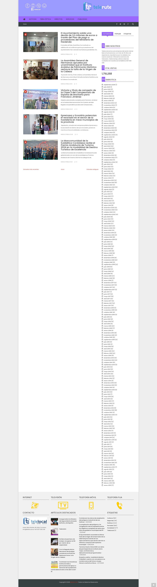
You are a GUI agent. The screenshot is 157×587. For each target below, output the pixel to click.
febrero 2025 (108, 98)
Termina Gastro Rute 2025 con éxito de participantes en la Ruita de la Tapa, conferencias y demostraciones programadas (91, 550)
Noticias (32, 19)
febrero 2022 (108, 176)
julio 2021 (107, 192)
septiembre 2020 (109, 214)
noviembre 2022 (109, 157)
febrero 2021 (108, 203)
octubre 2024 (108, 107)
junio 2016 (107, 319)
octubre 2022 (108, 160)
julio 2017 (107, 292)
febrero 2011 (108, 456)
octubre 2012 (108, 412)
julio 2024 (107, 114)
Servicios (70, 19)
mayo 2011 (107, 449)
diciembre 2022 (109, 155)
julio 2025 (107, 87)
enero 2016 (107, 330)
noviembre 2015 (109, 335)
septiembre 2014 (109, 365)
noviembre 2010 (109, 463)
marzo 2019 (107, 251)
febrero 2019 (108, 253)
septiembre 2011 (109, 440)
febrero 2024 (108, 123)
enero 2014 (107, 381)
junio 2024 (107, 117)
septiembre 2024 (109, 110)
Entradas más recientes (31, 169)
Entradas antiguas (92, 169)
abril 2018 (107, 274)
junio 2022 (107, 167)
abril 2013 (107, 399)
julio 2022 (107, 164)
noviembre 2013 (109, 385)
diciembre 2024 (109, 103)
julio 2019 (107, 242)
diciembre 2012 (109, 408)
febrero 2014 (108, 378)
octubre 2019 (108, 237)
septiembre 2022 (109, 162)
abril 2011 (107, 451)
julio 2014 (107, 367)
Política (110, 523)
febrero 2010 (108, 483)
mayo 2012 (107, 422)
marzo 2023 (108, 148)
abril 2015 (107, 349)
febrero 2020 (108, 228)
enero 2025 (107, 101)
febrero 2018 (108, 278)
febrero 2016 (108, 328)
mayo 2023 (107, 144)
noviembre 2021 (109, 182)
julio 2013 (107, 392)
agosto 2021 (108, 189)
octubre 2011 (108, 437)
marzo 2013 (107, 401)
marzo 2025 (108, 96)
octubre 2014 (108, 362)
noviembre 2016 (109, 310)
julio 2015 (107, 342)
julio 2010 (107, 472)
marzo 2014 (107, 376)
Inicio (25, 24)
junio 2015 (107, 344)
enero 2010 (107, 485)
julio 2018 (107, 267)
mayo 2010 (107, 476)
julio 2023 (107, 139)
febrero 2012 (108, 428)
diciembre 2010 (109, 460)
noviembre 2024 (109, 105)
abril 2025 (107, 94)
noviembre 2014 (109, 360)
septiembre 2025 (109, 85)
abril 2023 (107, 146)
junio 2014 (107, 369)
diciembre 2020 (109, 208)
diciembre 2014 (109, 358)
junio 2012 (107, 419)
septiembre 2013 (109, 390)
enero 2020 (107, 230)
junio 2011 (107, 447)
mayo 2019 (107, 246)
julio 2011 (106, 444)
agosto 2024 (108, 112)
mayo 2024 (107, 119)
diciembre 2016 (109, 308)
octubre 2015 (108, 337)
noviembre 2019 (109, 235)
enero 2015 (107, 355)
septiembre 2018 (109, 264)
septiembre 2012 (109, 415)
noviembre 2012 (109, 410)
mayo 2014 (107, 371)
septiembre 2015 (109, 340)
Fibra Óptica (45, 19)
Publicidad (82, 19)
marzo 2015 (107, 351)
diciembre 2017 (109, 283)
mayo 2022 (107, 169)
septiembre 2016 (109, 315)
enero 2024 (108, 126)
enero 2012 (107, 431)
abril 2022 (107, 171)
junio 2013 (107, 394)
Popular (118, 34)
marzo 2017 (107, 301)
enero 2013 (107, 406)
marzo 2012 (107, 426)
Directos (58, 19)
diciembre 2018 (109, 258)
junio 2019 (107, 244)
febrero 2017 (108, 303)
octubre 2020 (108, 212)
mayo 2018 (107, 271)
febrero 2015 (108, 353)
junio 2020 (107, 219)
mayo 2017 (107, 296)
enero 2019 (107, 255)
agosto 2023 (108, 137)
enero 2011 (107, 458)
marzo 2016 (107, 326)
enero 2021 (107, 205)
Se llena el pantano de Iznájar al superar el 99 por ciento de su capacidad (67, 542)
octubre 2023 (108, 132)
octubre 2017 (108, 287)
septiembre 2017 (109, 290)
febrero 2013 (108, 403)
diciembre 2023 (109, 128)
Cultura (110, 518)
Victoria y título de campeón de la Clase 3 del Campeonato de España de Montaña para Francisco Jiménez (78, 93)
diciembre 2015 (109, 333)
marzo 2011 (107, 453)
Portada (110, 525)
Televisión (62, 529)
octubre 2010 (108, 465)
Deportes (110, 521)
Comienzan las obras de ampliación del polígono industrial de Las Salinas (92, 520)
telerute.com (74, 582)
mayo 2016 (107, 321)
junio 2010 (107, 474)
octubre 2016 (108, 312)
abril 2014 (107, 374)
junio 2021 (107, 194)
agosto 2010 (108, 469)
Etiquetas (127, 34)
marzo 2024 (108, 121)
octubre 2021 (108, 185)
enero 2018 (107, 280)
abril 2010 (107, 478)
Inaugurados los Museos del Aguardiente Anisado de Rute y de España (68, 521)
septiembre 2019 (109, 239)
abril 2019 (107, 249)
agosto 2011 (107, 442)
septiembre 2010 (109, 467)
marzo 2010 (107, 481)
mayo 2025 (107, 91)
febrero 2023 (108, 151)
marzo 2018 (107, 276)
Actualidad (107, 34)
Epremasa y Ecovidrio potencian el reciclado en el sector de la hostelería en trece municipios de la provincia (79, 119)
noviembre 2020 (109, 210)
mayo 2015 (107, 346)
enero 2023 (107, 153)
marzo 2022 (108, 173)
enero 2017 (107, 305)
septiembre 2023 (109, 135)
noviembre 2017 (109, 285)
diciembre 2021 (109, 180)
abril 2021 (107, 199)
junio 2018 (107, 269)
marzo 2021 (107, 201)
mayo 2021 (107, 196)
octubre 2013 (108, 387)
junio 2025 (107, 89)
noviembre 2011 (109, 435)
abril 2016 (107, 324)
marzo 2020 (108, 226)
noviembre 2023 (109, 130)
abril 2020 (107, 224)
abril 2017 (107, 299)
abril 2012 (107, 424)
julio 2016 (107, 317)
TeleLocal (110, 530)
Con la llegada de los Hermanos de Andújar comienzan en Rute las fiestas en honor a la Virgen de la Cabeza (63, 553)
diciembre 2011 (108, 433)
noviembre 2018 (109, 260)
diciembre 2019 (109, 233)
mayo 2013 (107, 397)
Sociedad (110, 528)
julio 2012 (107, 417)
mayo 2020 (107, 221)
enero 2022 (107, 178)
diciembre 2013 (109, 383)
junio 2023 (107, 142)
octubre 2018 (108, 262)
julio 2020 (107, 217)
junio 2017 (107, 294)
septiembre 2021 (109, 187)
